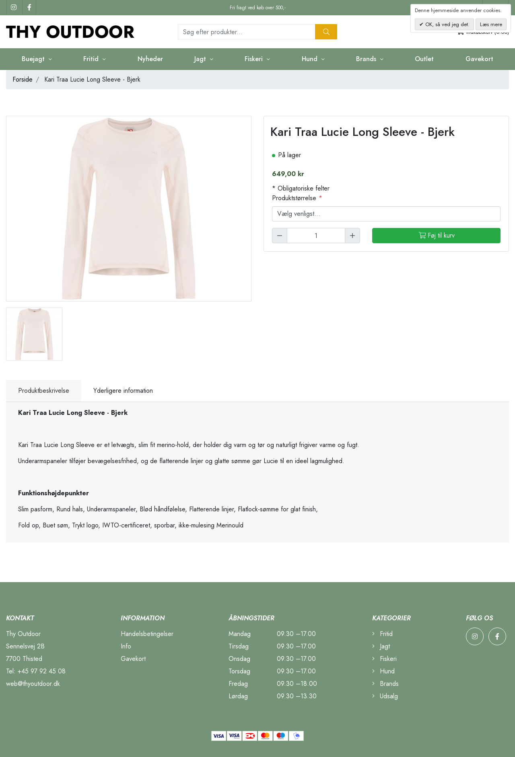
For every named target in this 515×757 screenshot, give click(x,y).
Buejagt (34, 59)
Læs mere (491, 24)
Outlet (424, 59)
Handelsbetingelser (147, 633)
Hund (310, 59)
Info (126, 646)
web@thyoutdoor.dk (33, 683)
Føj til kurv (436, 235)
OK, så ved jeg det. (447, 24)
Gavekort (479, 59)
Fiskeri (255, 59)
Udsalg (385, 696)
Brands (367, 59)
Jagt (201, 59)
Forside (22, 79)
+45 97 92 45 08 (42, 671)
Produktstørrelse (297, 198)
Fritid (92, 59)
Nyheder (150, 59)
